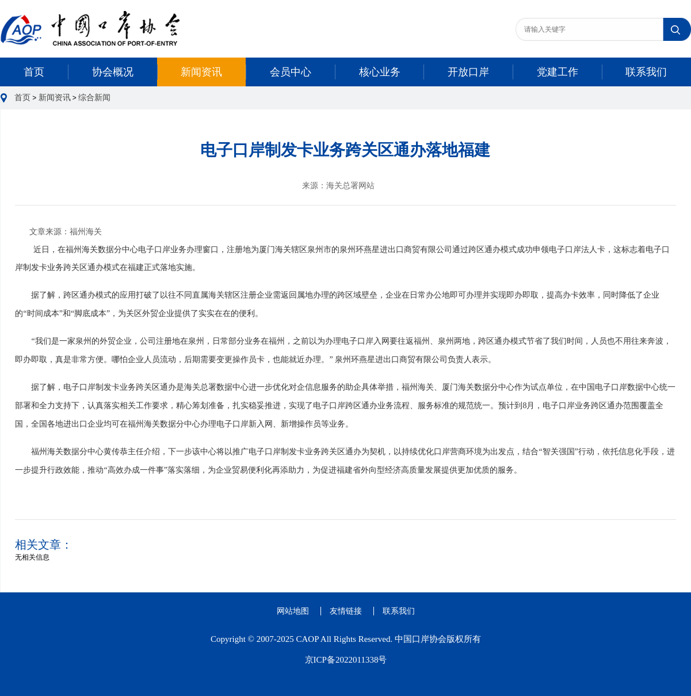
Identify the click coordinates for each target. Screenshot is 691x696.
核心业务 (379, 72)
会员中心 (290, 72)
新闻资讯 (201, 72)
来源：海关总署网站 (338, 185)
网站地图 (293, 611)
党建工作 (557, 72)
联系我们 (646, 72)
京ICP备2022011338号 (346, 659)
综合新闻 (94, 97)
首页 (34, 72)
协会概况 (112, 72)
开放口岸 (468, 72)
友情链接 (346, 611)
